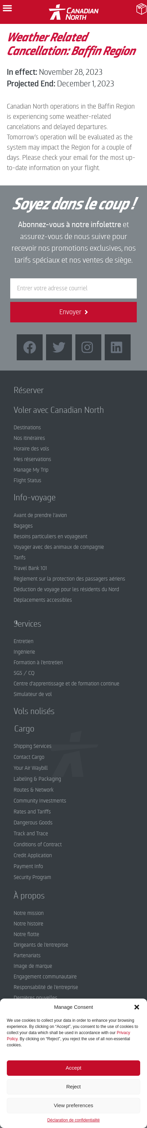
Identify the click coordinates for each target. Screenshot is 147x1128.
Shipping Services (33, 746)
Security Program (32, 877)
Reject (73, 1086)
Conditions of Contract (38, 844)
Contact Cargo (29, 757)
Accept (74, 1068)
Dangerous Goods (33, 822)
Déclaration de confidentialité (73, 1120)
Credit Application (33, 855)
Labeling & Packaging (37, 779)
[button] (136, 1007)
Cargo (19, 729)
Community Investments (40, 800)
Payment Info (28, 866)
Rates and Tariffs (32, 811)
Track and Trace (31, 833)
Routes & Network (34, 789)
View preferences (73, 1105)
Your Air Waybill (31, 768)
